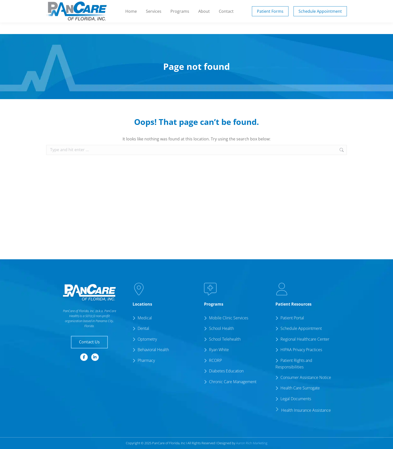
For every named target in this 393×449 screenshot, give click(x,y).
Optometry (147, 339)
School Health (221, 328)
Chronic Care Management (232, 381)
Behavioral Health (153, 349)
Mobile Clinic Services (228, 318)
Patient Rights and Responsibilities (293, 364)
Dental (143, 328)
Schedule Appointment (301, 328)
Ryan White (219, 349)
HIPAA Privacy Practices (301, 349)
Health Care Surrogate (300, 388)
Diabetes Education (226, 371)
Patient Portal (262, 5)
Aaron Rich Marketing (251, 443)
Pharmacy (146, 360)
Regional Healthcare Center (304, 339)
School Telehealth (225, 339)
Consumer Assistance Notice (305, 377)
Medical (145, 318)
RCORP (215, 360)
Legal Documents (295, 398)
